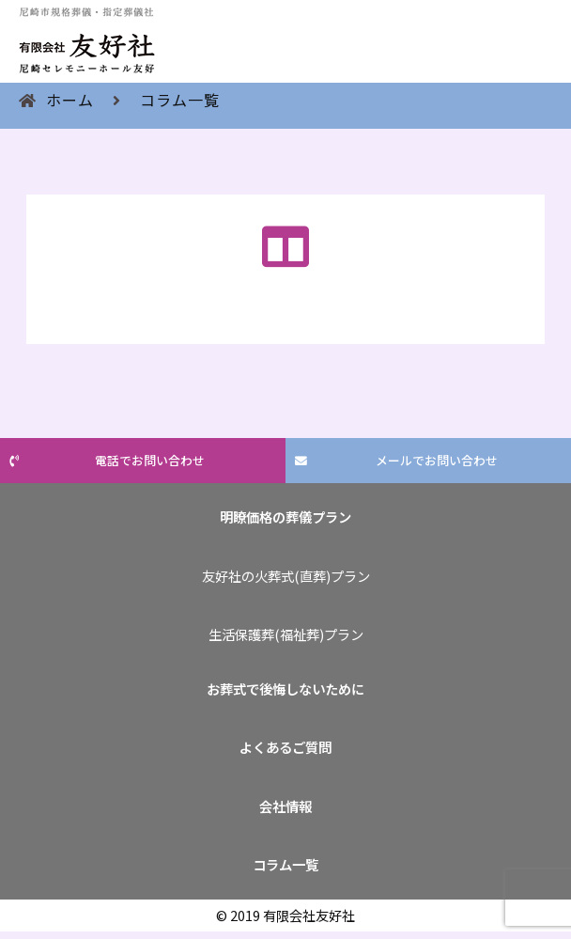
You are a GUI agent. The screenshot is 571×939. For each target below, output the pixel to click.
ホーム (70, 99)
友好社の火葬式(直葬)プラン (286, 576)
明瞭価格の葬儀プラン (285, 516)
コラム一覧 (180, 99)
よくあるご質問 (285, 747)
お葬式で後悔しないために (285, 688)
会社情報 (285, 806)
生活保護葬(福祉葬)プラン (285, 634)
